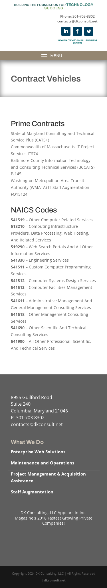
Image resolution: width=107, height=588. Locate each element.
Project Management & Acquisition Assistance (48, 477)
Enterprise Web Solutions (38, 451)
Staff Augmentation (32, 492)
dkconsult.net (55, 580)
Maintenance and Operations (42, 463)
